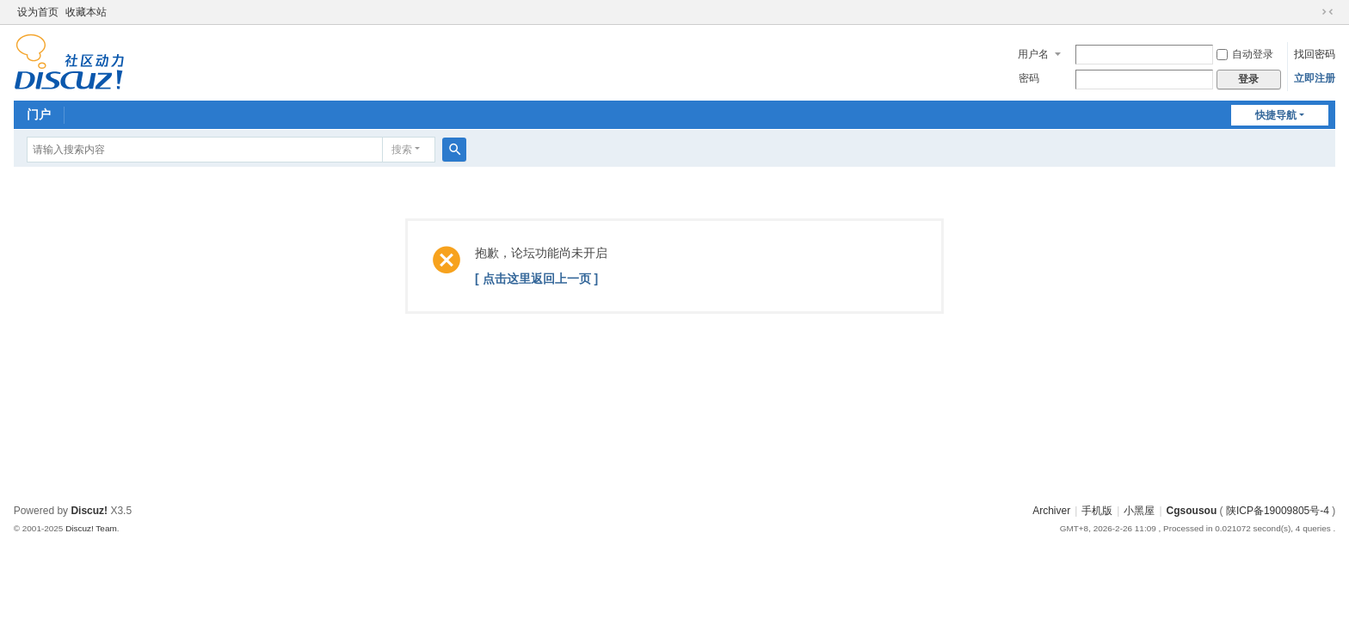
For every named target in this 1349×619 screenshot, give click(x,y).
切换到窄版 (1327, 12)
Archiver (1051, 511)
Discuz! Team (91, 528)
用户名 (1033, 54)
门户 (39, 114)
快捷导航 (1276, 115)
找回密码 (1314, 54)
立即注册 (1314, 78)
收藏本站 (86, 12)
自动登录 (1245, 54)
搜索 (401, 150)
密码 (1029, 78)
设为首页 (38, 12)
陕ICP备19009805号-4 (1277, 511)
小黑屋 (1139, 511)
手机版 (1096, 511)
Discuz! (89, 511)
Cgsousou (1192, 511)
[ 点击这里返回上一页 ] (536, 278)
